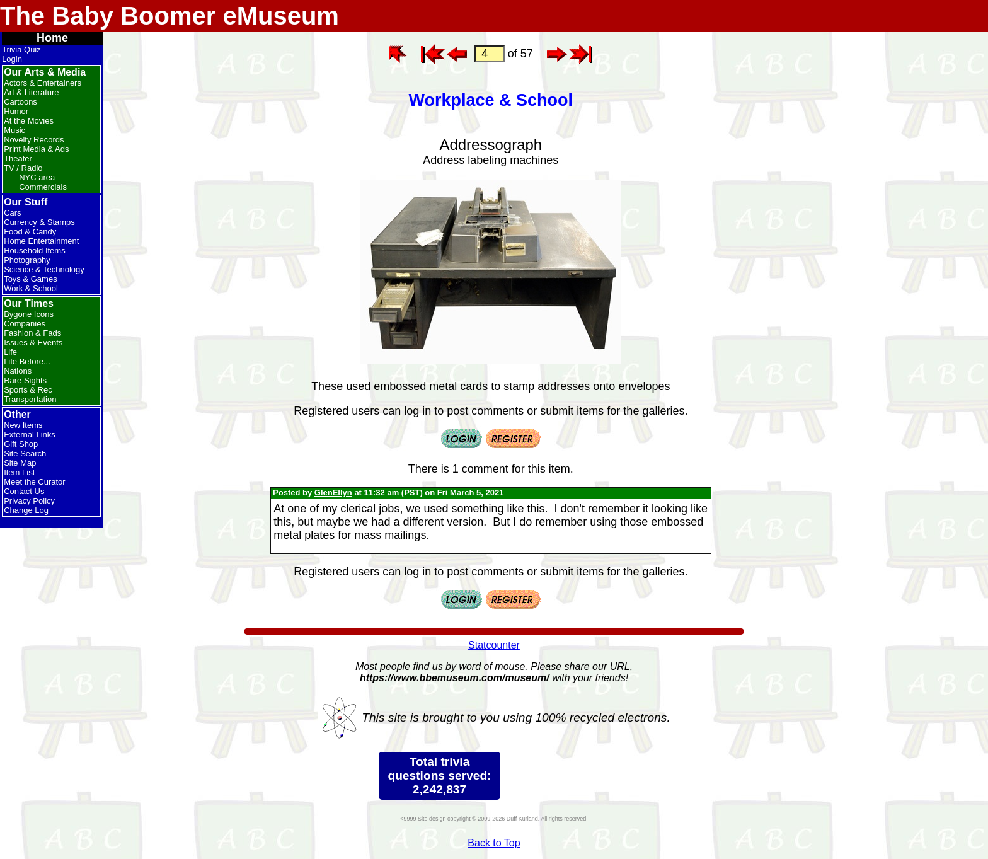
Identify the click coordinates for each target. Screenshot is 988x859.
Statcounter (494, 645)
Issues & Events (33, 342)
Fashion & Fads (32, 333)
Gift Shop (21, 444)
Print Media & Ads (36, 149)
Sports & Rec (28, 390)
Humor (16, 111)
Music (14, 130)
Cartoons (20, 102)
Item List (19, 472)
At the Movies (29, 120)
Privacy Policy (29, 500)
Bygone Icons (29, 314)
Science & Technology (44, 269)
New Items (23, 425)
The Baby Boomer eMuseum (169, 16)
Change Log (26, 510)
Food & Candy (30, 231)
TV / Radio (23, 168)
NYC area (37, 177)
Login (12, 59)
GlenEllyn (333, 492)
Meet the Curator (35, 482)
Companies (24, 323)
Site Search (25, 453)
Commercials (43, 187)
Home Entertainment (41, 241)
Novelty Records (34, 139)
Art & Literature (31, 92)
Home (52, 38)
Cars (12, 212)
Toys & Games (30, 279)
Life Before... (27, 361)
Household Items (35, 250)
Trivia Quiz (21, 49)
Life (10, 352)
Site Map (20, 463)
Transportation (30, 399)
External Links (29, 434)
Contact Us (24, 491)
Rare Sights (25, 380)
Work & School (31, 288)
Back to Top (494, 843)
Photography (27, 260)
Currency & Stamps (39, 222)
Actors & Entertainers (42, 83)
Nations (18, 371)
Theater (18, 158)
